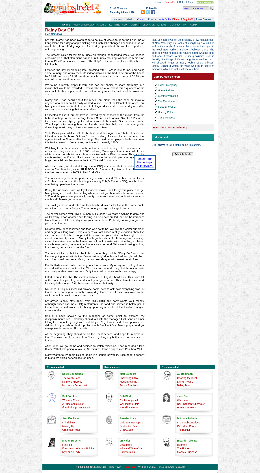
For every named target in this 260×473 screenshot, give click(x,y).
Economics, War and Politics (78, 448)
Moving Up (68, 426)
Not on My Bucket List (74, 385)
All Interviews (144, 165)
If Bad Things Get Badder (76, 407)
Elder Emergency (167, 85)
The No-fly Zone (71, 378)
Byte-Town (115, 467)
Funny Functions (129, 385)
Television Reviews (153, 24)
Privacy (152, 19)
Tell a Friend (160, 137)
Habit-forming (127, 452)
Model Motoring (128, 381)
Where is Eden (70, 400)
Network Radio (84, 24)
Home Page (144, 162)
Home (158, 2)
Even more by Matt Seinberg (170, 127)
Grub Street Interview (112, 24)
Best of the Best (129, 426)
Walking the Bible (129, 403)
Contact (141, 19)
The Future (183, 448)
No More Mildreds (72, 381)
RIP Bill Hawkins (129, 407)
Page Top (130, 467)
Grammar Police (71, 429)
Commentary (178, 24)
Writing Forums (147, 467)
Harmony (182, 444)
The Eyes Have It (167, 101)
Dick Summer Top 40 (131, 422)
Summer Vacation (168, 95)
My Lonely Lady (71, 452)
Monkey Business (187, 452)
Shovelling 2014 (129, 378)
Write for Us (165, 19)
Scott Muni (126, 444)
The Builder (183, 429)
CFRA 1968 (126, 429)
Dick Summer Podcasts (172, 467)
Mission (130, 19)
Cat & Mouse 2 (166, 117)
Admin (194, 24)
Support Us (170, 2)
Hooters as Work (186, 407)
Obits (134, 24)
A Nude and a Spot (73, 403)
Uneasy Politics (166, 112)
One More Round (186, 426)
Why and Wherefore (131, 448)
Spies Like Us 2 (167, 106)
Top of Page (144, 158)
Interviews (118, 19)
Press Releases (204, 19)
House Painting (166, 90)
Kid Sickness (69, 422)
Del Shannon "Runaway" (191, 403)
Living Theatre (185, 381)
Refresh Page (186, 2)
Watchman (183, 400)
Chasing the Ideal (187, 378)
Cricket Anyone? (129, 400)
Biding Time (183, 385)
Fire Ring (67, 444)
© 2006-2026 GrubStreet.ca (91, 467)
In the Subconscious (188, 422)
